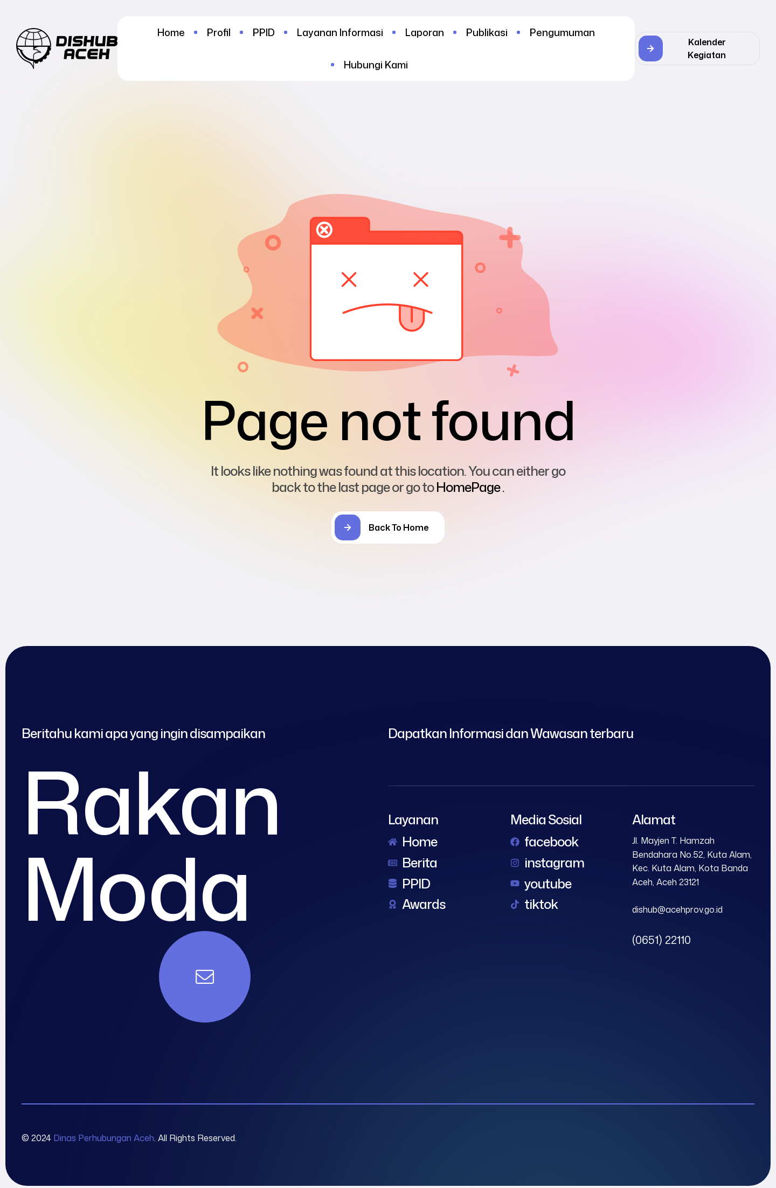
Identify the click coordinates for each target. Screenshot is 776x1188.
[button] (697, 48)
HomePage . (470, 487)
